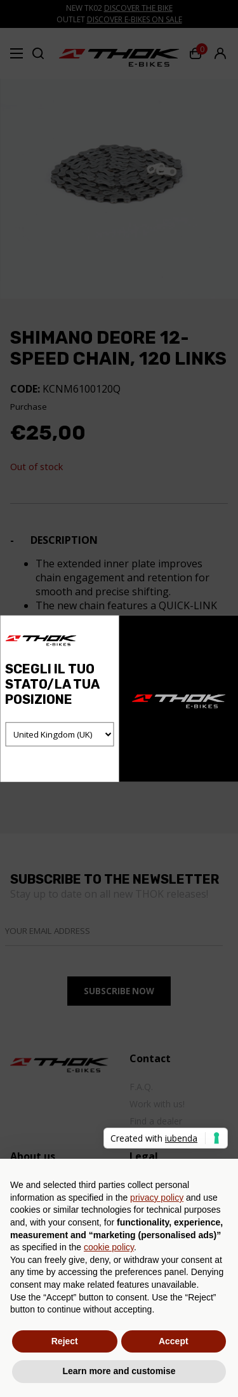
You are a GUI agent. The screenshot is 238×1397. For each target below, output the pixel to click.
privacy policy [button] (156, 1197)
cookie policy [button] (109, 1247)
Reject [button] (64, 1341)
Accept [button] (173, 1341)
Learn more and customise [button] (118, 1371)
